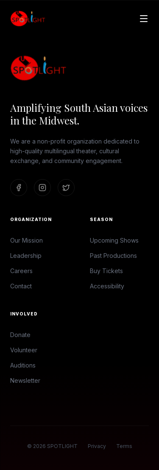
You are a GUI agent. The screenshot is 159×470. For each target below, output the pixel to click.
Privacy (97, 446)
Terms (124, 446)
